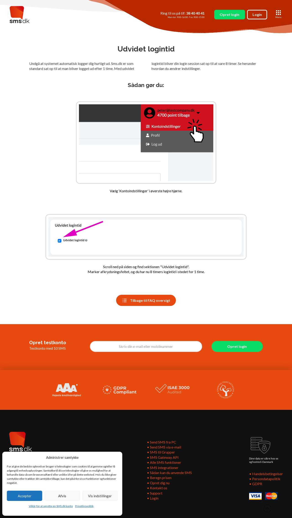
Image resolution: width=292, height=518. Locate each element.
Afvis (62, 496)
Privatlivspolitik (84, 506)
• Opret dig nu (158, 483)
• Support (154, 493)
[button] (278, 15)
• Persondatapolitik (264, 479)
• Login (153, 498)
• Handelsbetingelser (266, 474)
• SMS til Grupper (161, 452)
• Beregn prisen (159, 477)
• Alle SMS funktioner (164, 462)
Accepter (24, 496)
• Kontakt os (157, 488)
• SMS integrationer (162, 467)
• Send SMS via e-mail (164, 447)
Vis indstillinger (100, 496)
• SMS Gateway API (163, 457)
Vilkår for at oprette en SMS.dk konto (51, 506)
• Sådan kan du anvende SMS (169, 472)
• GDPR (255, 484)
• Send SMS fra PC (161, 442)
